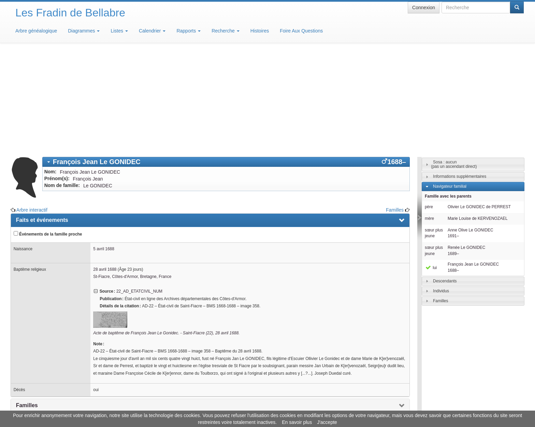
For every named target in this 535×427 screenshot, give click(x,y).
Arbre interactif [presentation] (35, 350)
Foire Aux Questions (301, 31)
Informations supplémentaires (459, 76)
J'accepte (327, 422)
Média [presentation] (23, 335)
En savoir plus (297, 422)
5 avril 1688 (103, 148)
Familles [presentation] (27, 305)
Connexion (423, 7)
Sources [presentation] (27, 320)
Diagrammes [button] (84, 31)
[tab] (226, 61)
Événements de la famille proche (48, 133)
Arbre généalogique (36, 31)
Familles (395, 109)
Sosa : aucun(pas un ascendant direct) (454, 63)
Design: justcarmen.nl (503, 388)
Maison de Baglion (297, 406)
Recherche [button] (226, 31)
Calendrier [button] (152, 31)
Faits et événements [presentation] (42, 119)
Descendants (445, 180)
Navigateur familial (449, 85)
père (429, 106)
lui (431, 167)
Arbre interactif (31, 109)
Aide (269, 406)
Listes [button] (119, 31)
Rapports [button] (188, 31)
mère (429, 118)
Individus (441, 190)
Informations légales (239, 406)
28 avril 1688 (104, 168)
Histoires (259, 31)
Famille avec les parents (448, 95)
